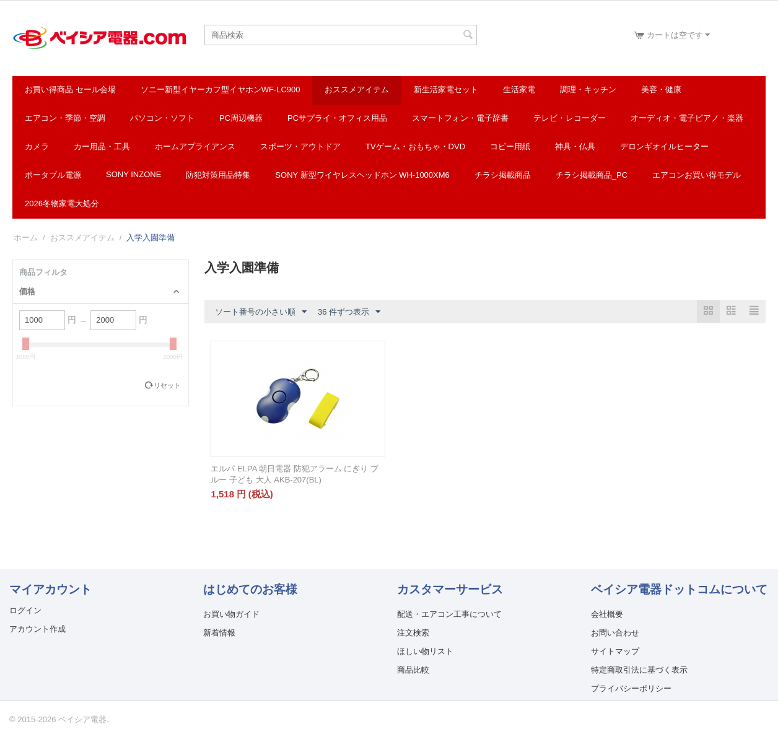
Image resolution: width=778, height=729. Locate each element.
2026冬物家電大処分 (62, 203)
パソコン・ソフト (162, 118)
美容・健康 (661, 89)
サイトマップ (615, 651)
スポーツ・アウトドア (300, 146)
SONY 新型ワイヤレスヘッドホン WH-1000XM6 (362, 175)
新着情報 (219, 632)
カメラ (37, 146)
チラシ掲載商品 (502, 175)
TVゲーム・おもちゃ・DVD (415, 146)
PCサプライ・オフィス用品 (337, 118)
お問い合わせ (615, 632)
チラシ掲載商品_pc (591, 175)
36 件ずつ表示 (349, 312)
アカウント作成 (37, 629)
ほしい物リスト (425, 651)
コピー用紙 (510, 146)
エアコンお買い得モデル (696, 175)
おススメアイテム (357, 89)
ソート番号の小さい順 (261, 312)
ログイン (25, 610)
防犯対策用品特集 (218, 175)
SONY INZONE (133, 174)
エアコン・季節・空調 (65, 118)
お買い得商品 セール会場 (70, 89)
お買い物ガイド (231, 614)
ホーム (26, 237)
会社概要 (607, 614)
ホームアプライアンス (195, 146)
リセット (167, 385)
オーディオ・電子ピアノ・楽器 (687, 118)
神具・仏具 (575, 146)
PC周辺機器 (241, 118)
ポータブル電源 (53, 175)
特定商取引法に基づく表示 (639, 669)
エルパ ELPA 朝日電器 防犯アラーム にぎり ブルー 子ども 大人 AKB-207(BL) (294, 474)
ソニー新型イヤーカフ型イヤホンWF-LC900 (220, 89)
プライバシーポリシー (631, 688)
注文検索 (413, 632)
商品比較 (413, 669)
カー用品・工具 (102, 146)
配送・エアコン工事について (449, 614)
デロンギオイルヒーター (664, 146)
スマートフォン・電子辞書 (460, 118)
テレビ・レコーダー (569, 118)
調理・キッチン (588, 89)
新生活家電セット (446, 89)
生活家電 (519, 89)
